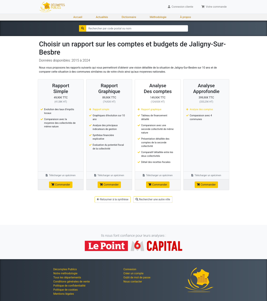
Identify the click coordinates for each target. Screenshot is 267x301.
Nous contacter (132, 281)
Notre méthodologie (65, 273)
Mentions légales (63, 293)
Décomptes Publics (65, 269)
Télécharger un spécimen (61, 175)
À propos (185, 17)
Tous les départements (67, 277)
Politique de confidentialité (69, 285)
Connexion (129, 269)
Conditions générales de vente (71, 281)
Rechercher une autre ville (153, 199)
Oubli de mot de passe (137, 277)
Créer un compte (133, 273)
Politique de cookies (65, 289)
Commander (60, 184)
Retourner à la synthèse (112, 199)
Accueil (77, 17)
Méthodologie (158, 17)
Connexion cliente (180, 6)
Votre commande (214, 6)
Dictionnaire (129, 17)
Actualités (102, 17)
